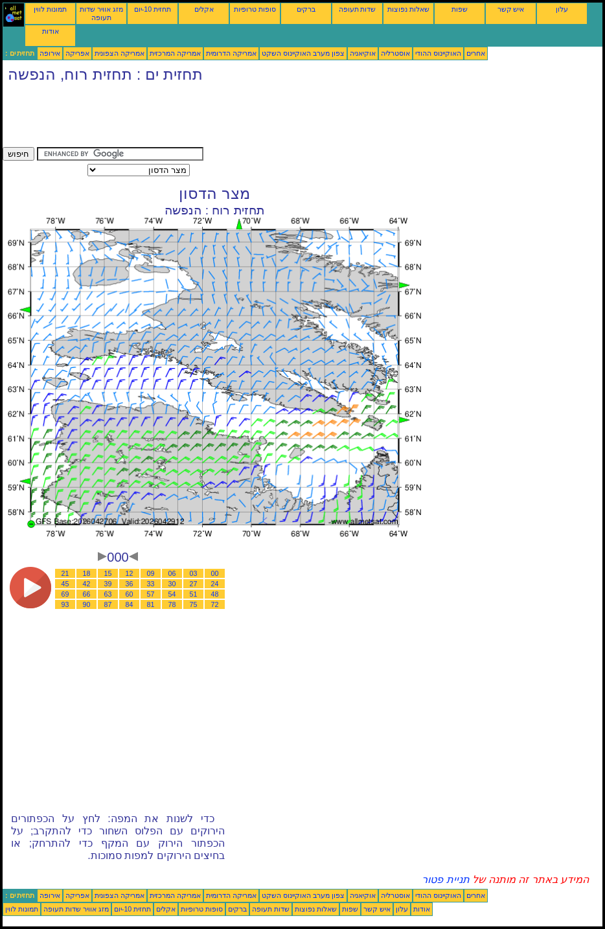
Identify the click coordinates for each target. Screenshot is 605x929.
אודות (50, 31)
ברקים (306, 9)
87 (108, 604)
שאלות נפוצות (408, 9)
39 (108, 584)
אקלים (204, 9)
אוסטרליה (395, 53)
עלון (562, 9)
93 (65, 604)
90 (87, 604)
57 (151, 594)
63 (108, 594)
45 (65, 584)
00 (215, 573)
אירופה (50, 53)
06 (172, 573)
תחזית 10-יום (152, 9)
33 (151, 584)
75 (194, 604)
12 (129, 573)
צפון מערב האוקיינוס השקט (303, 53)
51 (194, 594)
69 (65, 594)
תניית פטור (445, 879)
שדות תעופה (357, 9)
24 (215, 584)
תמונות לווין (50, 9)
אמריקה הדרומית (231, 53)
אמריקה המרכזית (175, 53)
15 (108, 573)
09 (151, 573)
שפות (459, 9)
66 (87, 594)
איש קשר (511, 9)
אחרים (475, 53)
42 (87, 584)
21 (65, 573)
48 (215, 594)
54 (172, 594)
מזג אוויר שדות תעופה (101, 13)
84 (129, 604)
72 (215, 604)
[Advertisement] (238, 118)
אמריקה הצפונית (119, 53)
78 (172, 604)
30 (172, 584)
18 (87, 573)
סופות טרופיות (255, 9)
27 (194, 584)
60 (129, 594)
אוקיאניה (363, 53)
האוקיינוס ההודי (438, 53)
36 (129, 584)
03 (194, 573)
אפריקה (77, 53)
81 (151, 604)
